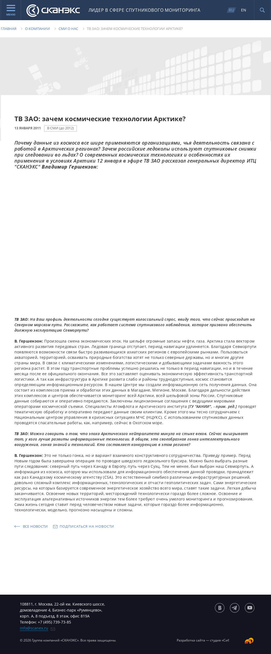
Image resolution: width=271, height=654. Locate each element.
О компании (37, 28)
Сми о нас (68, 28)
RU (231, 10)
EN (243, 10)
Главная (8, 28)
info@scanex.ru (34, 628)
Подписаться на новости (87, 526)
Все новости (35, 526)
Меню (11, 10)
